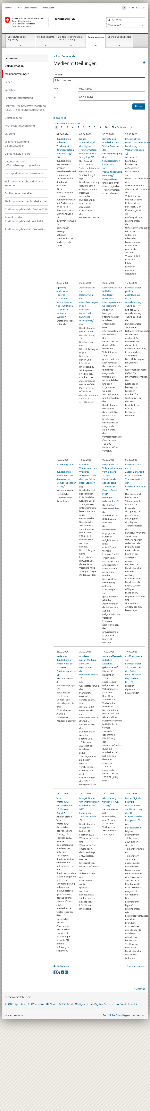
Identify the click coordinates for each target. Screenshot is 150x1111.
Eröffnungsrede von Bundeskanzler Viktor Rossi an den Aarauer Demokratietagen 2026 (66, 475)
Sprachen (10, 90)
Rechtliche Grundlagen (116, 1015)
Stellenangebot (47, 8)
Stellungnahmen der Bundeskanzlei (26, 201)
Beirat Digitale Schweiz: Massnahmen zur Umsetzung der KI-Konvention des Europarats (133, 809)
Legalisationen (31, 8)
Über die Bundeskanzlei (119, 37)
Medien (18, 8)
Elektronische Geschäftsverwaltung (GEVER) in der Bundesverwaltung (25, 107)
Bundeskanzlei (128, 1004)
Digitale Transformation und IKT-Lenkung (70, 38)
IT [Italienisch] (133, 7)
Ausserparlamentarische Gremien (24, 173)
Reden (8, 81)
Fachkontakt (63, 966)
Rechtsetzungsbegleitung (20, 125)
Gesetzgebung (13, 117)
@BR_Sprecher (16, 1004)
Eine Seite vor (119, 127)
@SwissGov (37, 1004)
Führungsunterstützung (19, 97)
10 (106, 127)
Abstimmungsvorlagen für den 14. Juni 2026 (114, 802)
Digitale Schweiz (104, 1004)
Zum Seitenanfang (135, 966)
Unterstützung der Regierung (17, 38)
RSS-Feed (61, 117)
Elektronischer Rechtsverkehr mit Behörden (24, 183)
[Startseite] (50, 22)
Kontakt (8, 8)
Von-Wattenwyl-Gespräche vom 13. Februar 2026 (64, 805)
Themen (58, 74)
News (53, 1004)
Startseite (13, 57)
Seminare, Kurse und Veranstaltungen (17, 143)
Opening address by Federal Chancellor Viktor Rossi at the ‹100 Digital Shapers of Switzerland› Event (64, 302)
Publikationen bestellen (19, 193)
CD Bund (10, 133)
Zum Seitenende (65, 56)
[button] (109, 19)
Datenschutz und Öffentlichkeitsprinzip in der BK (23, 163)
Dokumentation (96, 38)
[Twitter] (59, 972)
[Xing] (63, 972)
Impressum (138, 1015)
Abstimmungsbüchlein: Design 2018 (26, 209)
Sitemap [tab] (140, 988)
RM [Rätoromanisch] (138, 7)
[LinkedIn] (66, 972)
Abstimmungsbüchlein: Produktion (25, 229)
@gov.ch (83, 1004)
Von (56, 88)
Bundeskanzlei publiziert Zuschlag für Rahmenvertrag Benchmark (65, 146)
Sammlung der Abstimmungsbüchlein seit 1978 (24, 219)
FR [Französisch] (129, 7)
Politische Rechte (45, 37)
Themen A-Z (125, 25)
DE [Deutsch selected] (124, 7)
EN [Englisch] (143, 7)
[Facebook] (55, 972)
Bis (55, 97)
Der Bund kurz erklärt (17, 153)
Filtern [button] (139, 106)
